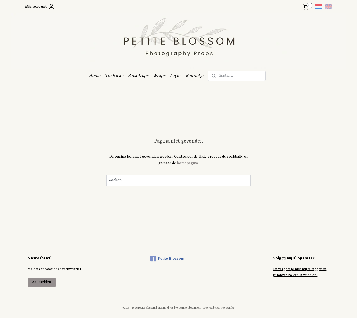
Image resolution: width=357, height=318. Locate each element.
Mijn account (40, 6)
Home (94, 75)
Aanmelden (41, 282)
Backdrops (138, 75)
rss (171, 307)
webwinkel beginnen (188, 307)
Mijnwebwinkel (225, 307)
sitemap (163, 307)
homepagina (187, 163)
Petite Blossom (167, 258)
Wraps (159, 75)
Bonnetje (194, 75)
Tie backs (114, 75)
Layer (175, 75)
